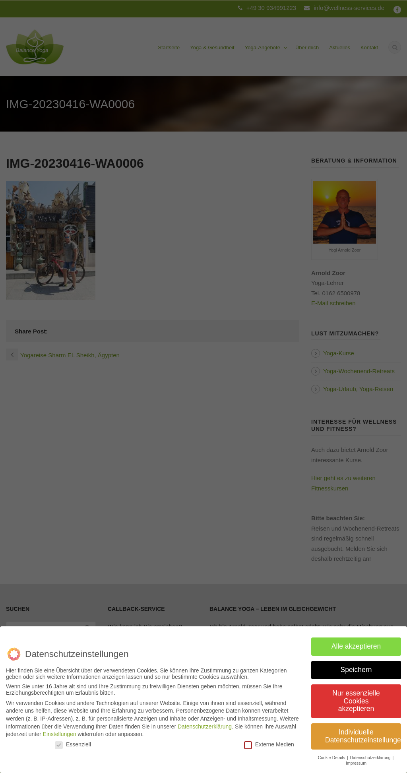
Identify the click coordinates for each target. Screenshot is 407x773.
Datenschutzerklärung (205, 723)
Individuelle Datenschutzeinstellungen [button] (363, 733)
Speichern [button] (356, 667)
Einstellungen (59, 731)
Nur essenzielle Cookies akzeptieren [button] (356, 698)
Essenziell (73, 741)
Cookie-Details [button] (332, 754)
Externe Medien (269, 741)
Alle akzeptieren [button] (356, 643)
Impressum (356, 760)
